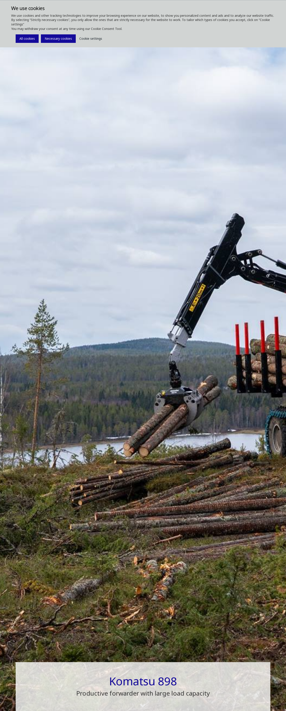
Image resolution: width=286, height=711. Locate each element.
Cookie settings (90, 38)
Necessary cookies (58, 38)
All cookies (27, 38)
